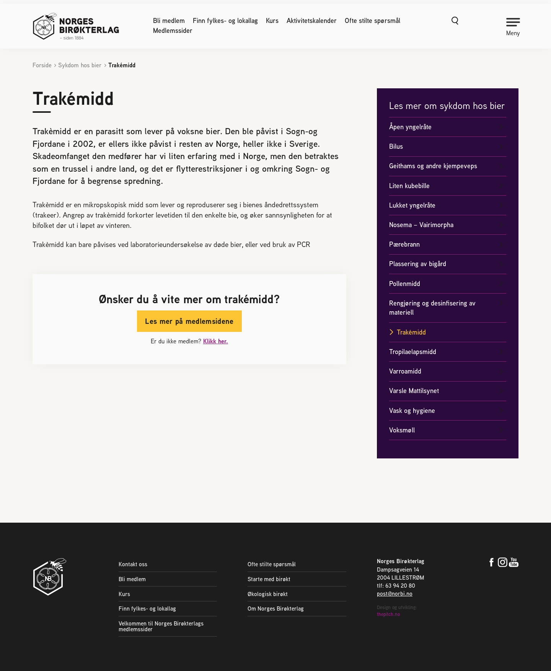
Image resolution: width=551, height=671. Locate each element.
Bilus (396, 146)
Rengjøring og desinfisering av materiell (432, 307)
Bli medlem (169, 20)
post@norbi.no (394, 594)
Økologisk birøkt (268, 594)
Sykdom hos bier (79, 65)
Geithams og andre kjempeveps (433, 166)
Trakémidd (411, 332)
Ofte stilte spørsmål (372, 20)
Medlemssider (172, 30)
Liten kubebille (409, 185)
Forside (42, 65)
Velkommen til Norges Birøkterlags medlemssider (161, 626)
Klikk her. (215, 341)
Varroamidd (405, 371)
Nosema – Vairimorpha (421, 224)
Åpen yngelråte (410, 127)
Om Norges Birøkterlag (276, 608)
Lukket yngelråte (412, 205)
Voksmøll (402, 430)
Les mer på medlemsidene (189, 321)
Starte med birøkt (269, 579)
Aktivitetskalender (312, 20)
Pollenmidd (404, 283)
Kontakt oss (133, 564)
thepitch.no (388, 614)
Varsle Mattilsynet (414, 390)
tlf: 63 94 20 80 (396, 586)
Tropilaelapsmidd (412, 351)
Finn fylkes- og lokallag (225, 20)
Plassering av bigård (417, 263)
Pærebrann (404, 244)
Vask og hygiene (412, 410)
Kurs (272, 20)
